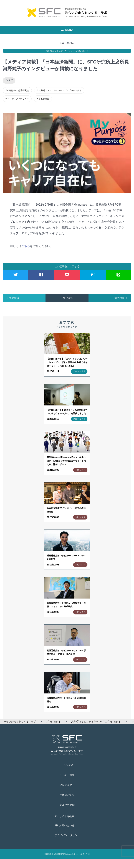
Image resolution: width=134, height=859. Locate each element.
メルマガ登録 (67, 804)
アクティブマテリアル (18, 98)
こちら (25, 246)
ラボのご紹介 (67, 794)
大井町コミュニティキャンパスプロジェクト (67, 51)
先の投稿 (12, 298)
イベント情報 (67, 774)
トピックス (67, 764)
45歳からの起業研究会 (18, 90)
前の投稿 (121, 298)
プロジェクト (67, 784)
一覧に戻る (67, 298)
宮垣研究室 (43, 98)
